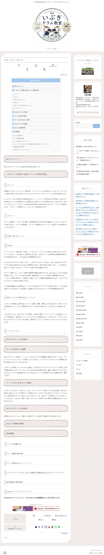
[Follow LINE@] (59, 526)
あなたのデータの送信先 (22, 122)
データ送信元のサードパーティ (22, 140)
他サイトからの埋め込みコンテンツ (23, 102)
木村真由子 (79, 219)
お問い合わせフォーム (20, 96)
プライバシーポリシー (95, 550)
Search (78, 122)
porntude (78, 201)
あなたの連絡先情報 (20, 126)
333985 (78, 194)
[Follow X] (39, 526)
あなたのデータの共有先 (22, 109)
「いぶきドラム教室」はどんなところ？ (87, 152)
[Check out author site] (36, 526)
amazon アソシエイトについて (22, 149)
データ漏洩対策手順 (19, 137)
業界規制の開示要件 (19, 146)
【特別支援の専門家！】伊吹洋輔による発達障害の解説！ (87, 173)
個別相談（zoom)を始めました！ (87, 146)
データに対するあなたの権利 (23, 117)
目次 (34, 76)
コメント (16, 90)
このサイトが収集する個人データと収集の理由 (28, 86)
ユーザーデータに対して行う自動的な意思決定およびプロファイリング (33, 143)
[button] (57, 65)
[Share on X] (14, 65)
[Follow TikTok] (52, 526)
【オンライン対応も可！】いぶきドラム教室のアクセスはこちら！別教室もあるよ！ (87, 212)
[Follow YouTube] (49, 526)
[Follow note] (55, 526)
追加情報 (17, 130)
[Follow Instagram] (45, 526)
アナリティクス (18, 105)
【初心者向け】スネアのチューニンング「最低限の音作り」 (87, 159)
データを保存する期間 (21, 113)
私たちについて (19, 82)
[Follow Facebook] (42, 526)
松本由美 (78, 229)
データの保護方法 (19, 134)
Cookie (16, 99)
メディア (16, 93)
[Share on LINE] (47, 65)
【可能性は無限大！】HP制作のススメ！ (87, 166)
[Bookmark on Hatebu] (36, 65)
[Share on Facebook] (25, 65)
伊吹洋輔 (87, 95)
